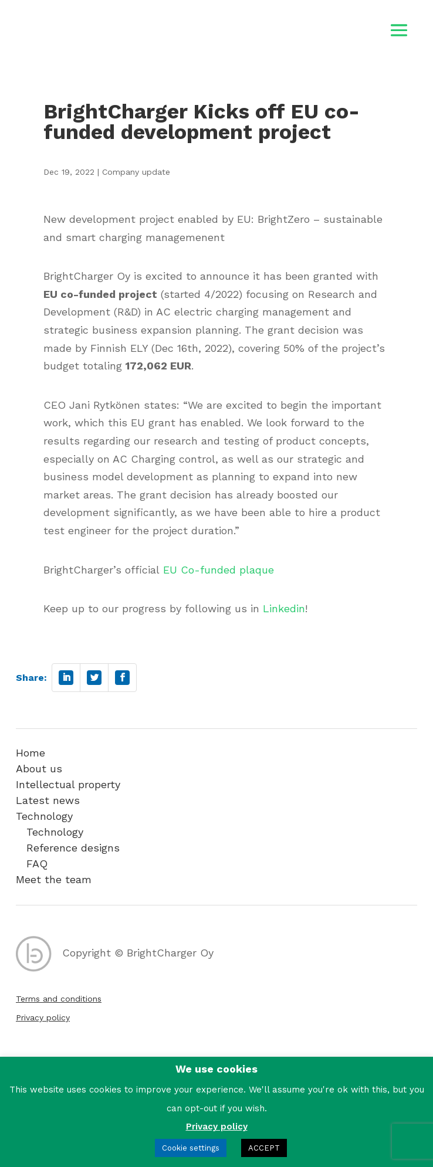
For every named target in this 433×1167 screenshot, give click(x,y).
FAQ (37, 863)
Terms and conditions (59, 998)
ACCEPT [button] (264, 1148)
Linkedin (284, 608)
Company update (136, 172)
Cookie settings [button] (190, 1148)
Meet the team (54, 879)
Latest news (48, 800)
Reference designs (73, 848)
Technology (44, 816)
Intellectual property (68, 784)
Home (30, 753)
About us (39, 768)
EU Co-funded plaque (218, 570)
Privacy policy (43, 1017)
